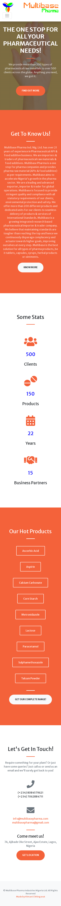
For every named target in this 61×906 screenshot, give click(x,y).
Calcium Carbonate (30, 582)
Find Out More (30, 90)
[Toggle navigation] (7, 15)
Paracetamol (30, 646)
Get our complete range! (30, 699)
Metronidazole (30, 614)
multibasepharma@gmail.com (30, 822)
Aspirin (30, 566)
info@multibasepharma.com (30, 818)
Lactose (30, 630)
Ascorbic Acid (30, 550)
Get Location (30, 855)
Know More (31, 267)
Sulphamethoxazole (30, 662)
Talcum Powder (30, 678)
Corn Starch (30, 598)
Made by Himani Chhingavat (30, 896)
